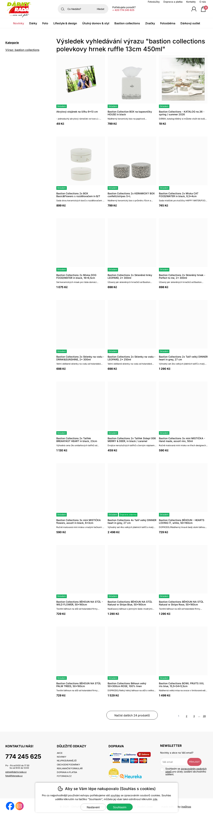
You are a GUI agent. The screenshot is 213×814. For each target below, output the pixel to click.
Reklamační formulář (70, 768)
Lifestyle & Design (65, 23)
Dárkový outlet (190, 23)
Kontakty (191, 1)
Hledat (100, 8)
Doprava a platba (173, 1)
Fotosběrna (167, 23)
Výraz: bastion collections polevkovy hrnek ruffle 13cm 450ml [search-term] (24, 50)
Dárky (33, 23)
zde (155, 799)
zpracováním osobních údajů (186, 770)
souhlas (115, 795)
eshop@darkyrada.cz (16, 772)
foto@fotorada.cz (14, 775)
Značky (150, 23)
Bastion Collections (127, 23)
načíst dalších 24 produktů (132, 715)
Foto (45, 23)
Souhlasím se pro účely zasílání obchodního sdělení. (183, 771)
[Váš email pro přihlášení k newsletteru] (176, 762)
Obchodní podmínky (68, 764)
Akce (59, 753)
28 (204, 716)
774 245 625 (23, 756)
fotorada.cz (64, 776)
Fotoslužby (154, 1)
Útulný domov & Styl (95, 23)
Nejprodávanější (67, 760)
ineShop (186, 806)
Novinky (18, 23)
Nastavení (93, 807)
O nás (202, 1)
